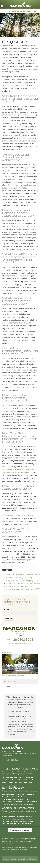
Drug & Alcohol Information (21, 824)
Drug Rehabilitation (26, 782)
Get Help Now (20, 633)
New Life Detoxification (20, 780)
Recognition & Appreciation (12, 802)
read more (33, 859)
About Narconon (8, 795)
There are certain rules (11, 515)
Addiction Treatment (18, 821)
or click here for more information (20, 643)
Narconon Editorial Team (13, 804)
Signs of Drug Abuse (20, 100)
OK (27, 859)
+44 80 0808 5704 (20, 639)
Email (6, 609)
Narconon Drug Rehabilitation (13, 777)
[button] (20, 831)
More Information (8, 817)
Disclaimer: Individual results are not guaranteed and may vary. (17, 842)
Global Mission (21, 795)
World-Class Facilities (20, 797)
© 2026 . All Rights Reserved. (16, 838)
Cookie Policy (15, 840)
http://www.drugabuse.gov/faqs (19, 586)
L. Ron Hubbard (28, 804)
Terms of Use (24, 840)
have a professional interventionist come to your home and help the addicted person (19, 469)
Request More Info (17, 819)
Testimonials (12, 782)
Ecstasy (8, 686)
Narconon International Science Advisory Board (19, 798)
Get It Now (9, 619)
